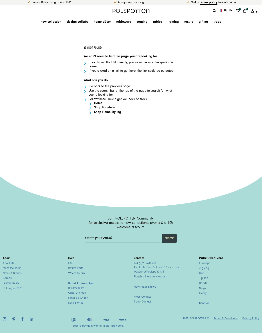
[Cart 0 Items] (244, 11)
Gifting (203, 22)
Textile (188, 22)
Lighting (173, 22)
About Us (8, 263)
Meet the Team (12, 268)
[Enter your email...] (123, 238)
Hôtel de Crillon (78, 298)
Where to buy (76, 273)
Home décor (102, 22)
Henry (203, 293)
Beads (203, 283)
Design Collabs (77, 22)
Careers (8, 278)
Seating (142, 22)
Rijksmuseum (76, 288)
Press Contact (142, 297)
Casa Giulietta (77, 293)
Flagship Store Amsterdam (150, 276)
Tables (157, 22)
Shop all (204, 303)
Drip (201, 273)
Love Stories (75, 303)
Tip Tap (203, 278)
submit (169, 238)
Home (98, 103)
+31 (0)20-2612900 (145, 263)
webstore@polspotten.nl (149, 272)
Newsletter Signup (145, 287)
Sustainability (11, 283)
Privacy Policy (250, 318)
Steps (202, 288)
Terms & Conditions (226, 318)
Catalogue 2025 (12, 288)
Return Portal (76, 268)
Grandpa (204, 263)
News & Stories (12, 273)
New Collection (51, 22)
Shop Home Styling (107, 112)
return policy (208, 2)
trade (217, 22)
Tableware (123, 22)
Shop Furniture (104, 107)
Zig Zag (204, 268)
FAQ (71, 263)
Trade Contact (142, 301)
